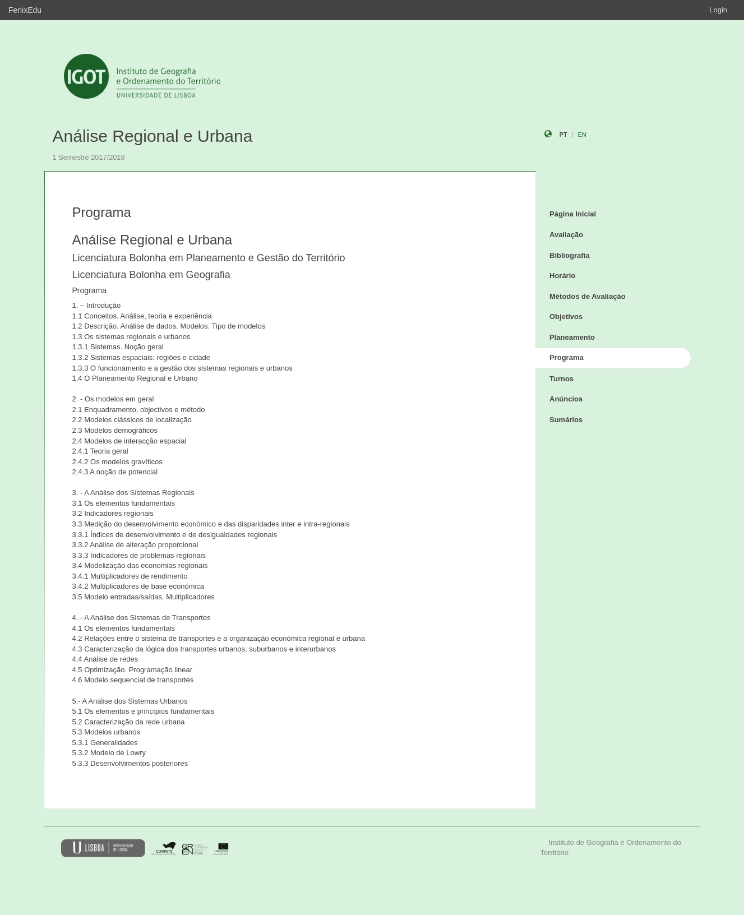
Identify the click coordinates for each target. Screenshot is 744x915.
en (581, 134)
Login (718, 10)
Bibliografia (569, 255)
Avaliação (566, 234)
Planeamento (572, 337)
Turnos (561, 379)
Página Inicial (572, 214)
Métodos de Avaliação (587, 296)
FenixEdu (24, 10)
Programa (566, 357)
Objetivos (566, 316)
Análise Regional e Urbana (153, 136)
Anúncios (566, 399)
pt (563, 134)
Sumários (566, 419)
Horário (562, 275)
